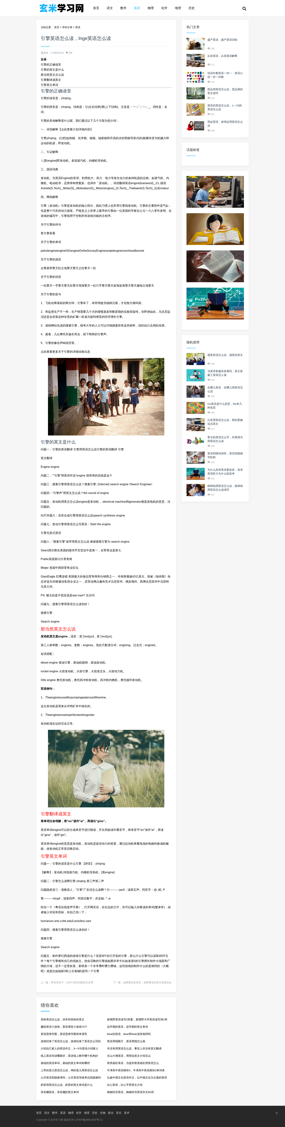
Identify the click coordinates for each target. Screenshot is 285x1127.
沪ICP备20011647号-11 (89, 1119)
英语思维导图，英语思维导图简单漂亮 (64, 1033)
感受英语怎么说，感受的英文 (225, 354)
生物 (102, 1112)
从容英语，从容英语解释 (222, 55)
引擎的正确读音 (51, 64)
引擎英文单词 (49, 84)
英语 (137, 8)
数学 (123, 8)
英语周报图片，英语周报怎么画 (126, 1041)
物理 (151, 8)
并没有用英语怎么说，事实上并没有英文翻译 (134, 1048)
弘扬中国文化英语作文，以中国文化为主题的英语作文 (137, 1078)
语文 (110, 8)
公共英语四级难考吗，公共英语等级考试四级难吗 (71, 1077)
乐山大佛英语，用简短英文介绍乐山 (129, 1055)
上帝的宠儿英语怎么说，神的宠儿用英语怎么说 (69, 1070)
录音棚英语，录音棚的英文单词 (60, 1092)
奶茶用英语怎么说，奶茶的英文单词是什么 (67, 1084)
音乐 (118, 1112)
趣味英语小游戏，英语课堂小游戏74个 (64, 1026)
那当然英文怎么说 (52, 74)
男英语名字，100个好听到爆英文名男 (72, 982)
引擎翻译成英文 (51, 79)
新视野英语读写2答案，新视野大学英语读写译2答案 (137, 1020)
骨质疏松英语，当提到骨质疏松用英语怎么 (133, 1063)
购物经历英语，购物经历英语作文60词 (130, 1092)
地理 (178, 8)
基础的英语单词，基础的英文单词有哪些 (65, 1063)
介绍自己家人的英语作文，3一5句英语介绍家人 (69, 1048)
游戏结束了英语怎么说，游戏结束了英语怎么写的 (71, 1041)
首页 (96, 8)
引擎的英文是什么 (52, 69)
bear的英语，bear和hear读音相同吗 (129, 1033)
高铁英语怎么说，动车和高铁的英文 (62, 1019)
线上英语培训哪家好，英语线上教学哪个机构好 (69, 1055)
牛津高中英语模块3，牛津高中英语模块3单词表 (136, 1070)
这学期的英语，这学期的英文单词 (127, 1026)
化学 (164, 8)
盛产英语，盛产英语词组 (222, 39)
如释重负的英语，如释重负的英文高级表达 (147, 982)
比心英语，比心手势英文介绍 (124, 1084)
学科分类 (67, 27)
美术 (126, 1112)
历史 (191, 8)
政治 (110, 1112)
